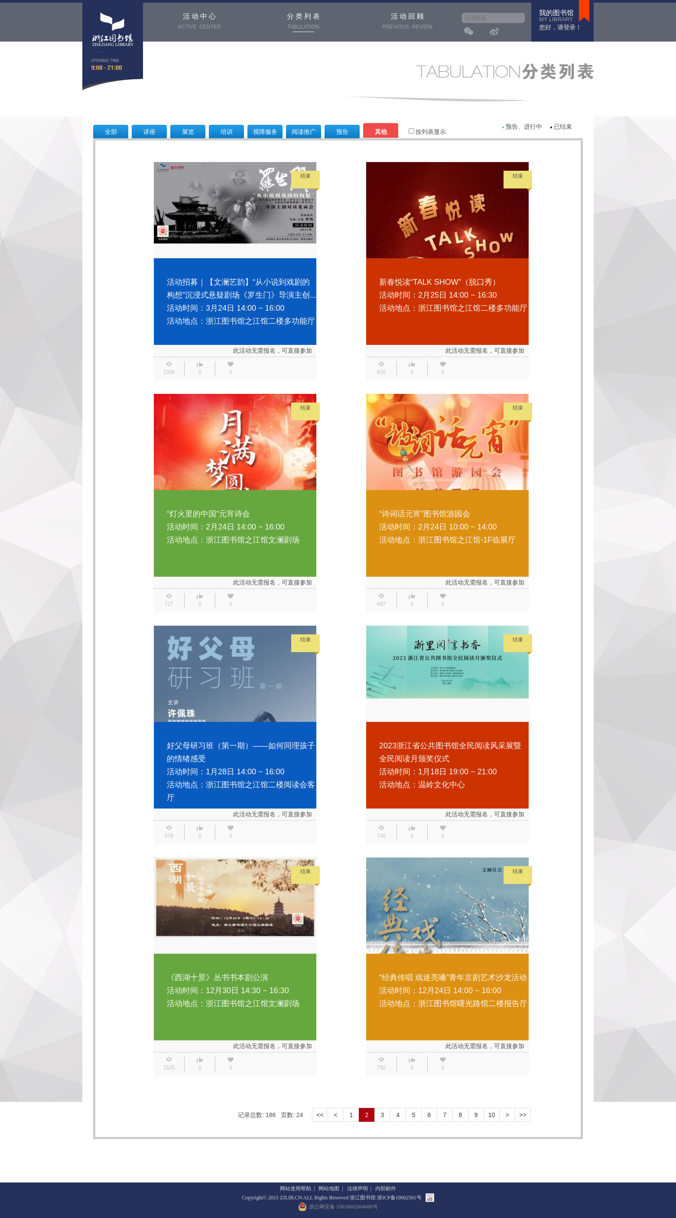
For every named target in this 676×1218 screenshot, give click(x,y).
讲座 (149, 131)
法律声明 (357, 1189)
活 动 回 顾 (407, 22)
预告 (342, 131)
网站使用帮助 (295, 1189)
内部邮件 (385, 1189)
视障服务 (265, 131)
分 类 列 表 (303, 22)
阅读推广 (304, 131)
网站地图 (328, 1189)
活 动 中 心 (199, 22)
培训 (227, 131)
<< (319, 1114)
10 (491, 1114)
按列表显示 (424, 131)
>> (522, 1114)
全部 (111, 131)
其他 (381, 131)
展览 (188, 131)
